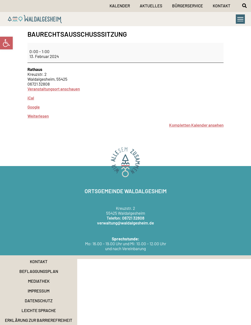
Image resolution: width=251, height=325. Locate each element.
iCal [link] (30, 97)
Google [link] (33, 106)
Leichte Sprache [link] (39, 310)
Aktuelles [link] (151, 5)
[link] (6, 43)
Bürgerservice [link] (187, 5)
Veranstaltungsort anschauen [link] (53, 88)
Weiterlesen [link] (38, 115)
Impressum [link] (39, 290)
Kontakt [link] (221, 5)
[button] (244, 5)
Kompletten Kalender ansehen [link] (196, 125)
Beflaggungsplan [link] (38, 271)
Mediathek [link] (39, 281)
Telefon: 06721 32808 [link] (125, 217)
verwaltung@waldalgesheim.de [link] (125, 222)
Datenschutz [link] (38, 300)
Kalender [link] (120, 5)
